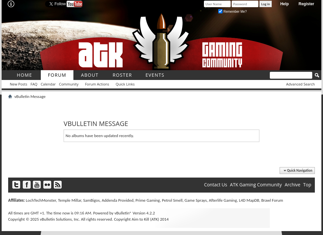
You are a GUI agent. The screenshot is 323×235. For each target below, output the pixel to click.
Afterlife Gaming (223, 200)
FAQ (33, 84)
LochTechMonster (41, 200)
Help (284, 4)
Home (24, 75)
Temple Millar (69, 200)
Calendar (48, 84)
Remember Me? (232, 11)
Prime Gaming (147, 200)
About (90, 75)
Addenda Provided (117, 200)
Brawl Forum (272, 200)
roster (122, 75)
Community (69, 84)
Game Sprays (196, 200)
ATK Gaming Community (256, 184)
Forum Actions (97, 84)
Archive (292, 184)
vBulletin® (123, 213)
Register (306, 4)
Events (155, 75)
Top (307, 184)
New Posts (18, 84)
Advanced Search (300, 84)
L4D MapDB (249, 200)
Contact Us (215, 184)
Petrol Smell (172, 200)
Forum (57, 75)
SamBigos (91, 200)
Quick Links (125, 84)
